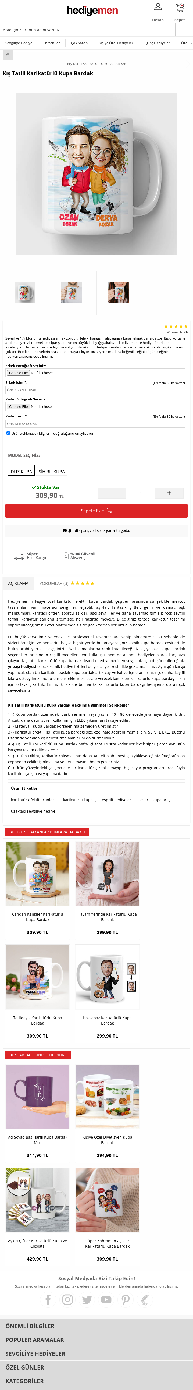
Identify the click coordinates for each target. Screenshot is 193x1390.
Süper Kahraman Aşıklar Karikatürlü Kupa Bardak (34, 1213)
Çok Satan (79, 42)
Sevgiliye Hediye (18, 42)
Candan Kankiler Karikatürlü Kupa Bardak (33, 909)
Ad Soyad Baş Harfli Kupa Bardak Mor (34, 1117)
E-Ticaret (80, 1383)
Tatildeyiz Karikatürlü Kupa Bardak (159, 909)
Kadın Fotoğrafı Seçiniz (25, 399)
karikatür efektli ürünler (32, 799)
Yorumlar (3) (180, 332)
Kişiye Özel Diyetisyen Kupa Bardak (96, 1117)
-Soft (68, 1383)
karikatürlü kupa (78, 799)
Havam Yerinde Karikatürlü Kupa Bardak (96, 909)
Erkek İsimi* (15, 382)
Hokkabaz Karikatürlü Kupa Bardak (33, 1005)
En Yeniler (51, 42)
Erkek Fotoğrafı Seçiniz (25, 365)
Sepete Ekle (96, 511)
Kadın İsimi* (16, 416)
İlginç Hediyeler (157, 42)
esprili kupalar (153, 799)
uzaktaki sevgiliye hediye (33, 811)
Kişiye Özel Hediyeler (116, 42)
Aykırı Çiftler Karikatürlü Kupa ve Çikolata (159, 1117)
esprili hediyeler (116, 799)
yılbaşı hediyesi (22, 666)
